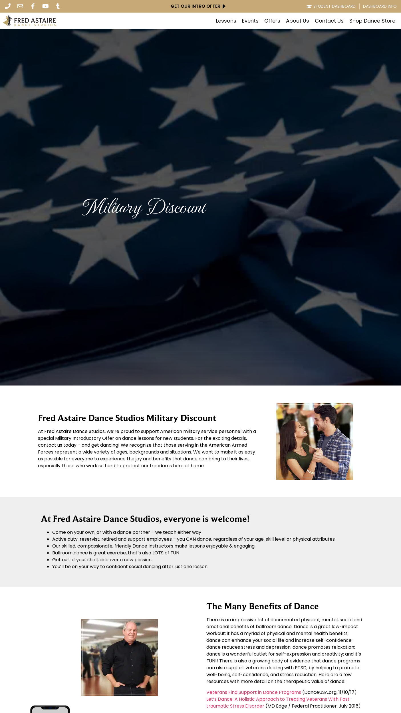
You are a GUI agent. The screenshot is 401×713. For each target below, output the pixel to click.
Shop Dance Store (372, 21)
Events (250, 21)
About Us (297, 21)
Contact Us (329, 21)
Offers (272, 21)
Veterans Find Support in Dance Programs (253, 692)
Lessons (226, 21)
